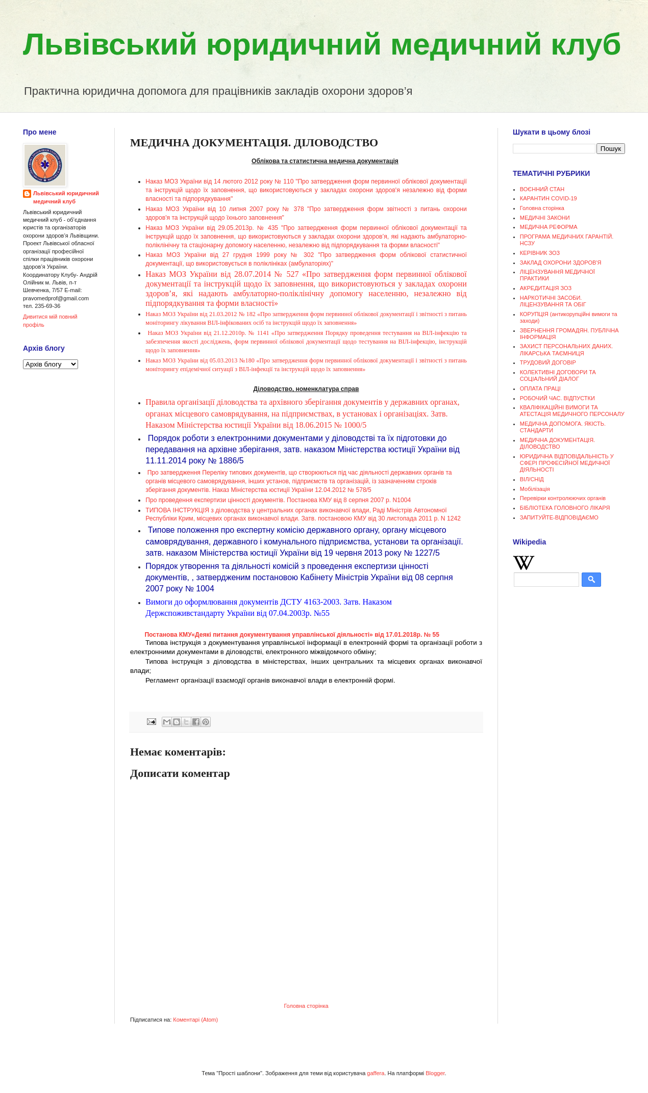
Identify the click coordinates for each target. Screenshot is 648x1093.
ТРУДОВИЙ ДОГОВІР (548, 362)
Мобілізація (535, 489)
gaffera (375, 1073)
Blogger (435, 1073)
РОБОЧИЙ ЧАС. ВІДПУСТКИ (557, 398)
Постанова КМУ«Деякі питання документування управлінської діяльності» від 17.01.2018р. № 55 (292, 634)
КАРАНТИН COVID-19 (548, 198)
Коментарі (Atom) (195, 1020)
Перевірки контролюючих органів (563, 498)
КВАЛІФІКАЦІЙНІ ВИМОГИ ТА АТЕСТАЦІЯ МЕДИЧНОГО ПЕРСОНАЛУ (572, 410)
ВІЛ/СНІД (532, 479)
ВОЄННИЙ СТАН (542, 189)
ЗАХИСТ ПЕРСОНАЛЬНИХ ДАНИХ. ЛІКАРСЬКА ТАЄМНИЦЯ (566, 349)
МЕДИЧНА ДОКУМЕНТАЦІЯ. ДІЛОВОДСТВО (557, 443)
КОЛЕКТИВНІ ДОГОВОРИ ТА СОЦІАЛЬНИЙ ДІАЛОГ (558, 375)
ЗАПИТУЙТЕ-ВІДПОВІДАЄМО (559, 517)
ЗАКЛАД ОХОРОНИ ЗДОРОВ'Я (561, 262)
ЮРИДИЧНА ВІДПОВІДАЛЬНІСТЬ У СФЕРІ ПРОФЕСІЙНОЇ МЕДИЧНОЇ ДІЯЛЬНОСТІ (567, 463)
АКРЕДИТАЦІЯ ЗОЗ (545, 288)
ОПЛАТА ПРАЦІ (540, 388)
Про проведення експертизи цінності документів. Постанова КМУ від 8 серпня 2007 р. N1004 (278, 500)
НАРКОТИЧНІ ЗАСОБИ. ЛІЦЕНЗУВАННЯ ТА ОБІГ (553, 301)
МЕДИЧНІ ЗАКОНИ (545, 218)
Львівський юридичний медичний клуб (322, 44)
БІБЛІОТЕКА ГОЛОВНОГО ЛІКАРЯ (565, 508)
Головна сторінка (306, 1006)
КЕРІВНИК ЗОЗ (540, 253)
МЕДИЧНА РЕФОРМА (549, 227)
